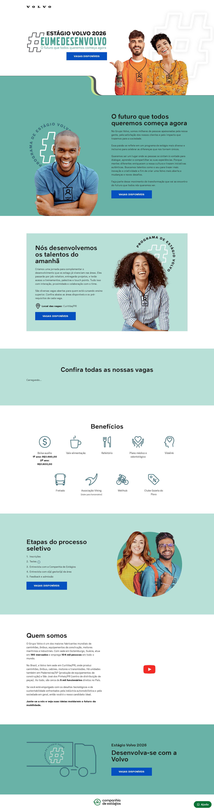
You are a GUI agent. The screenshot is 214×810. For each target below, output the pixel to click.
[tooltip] (39, 562)
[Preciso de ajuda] (203, 804)
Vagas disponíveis (87, 56)
